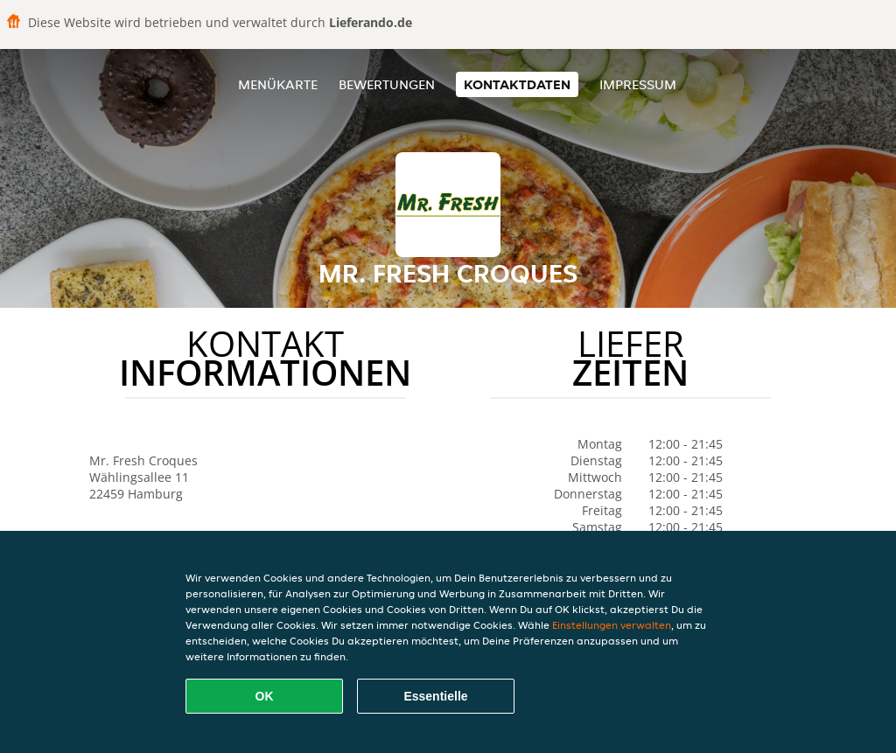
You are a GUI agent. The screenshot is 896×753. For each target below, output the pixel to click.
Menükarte (278, 84)
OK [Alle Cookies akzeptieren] (265, 696)
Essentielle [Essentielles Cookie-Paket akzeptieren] (435, 696)
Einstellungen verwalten (611, 624)
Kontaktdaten (517, 84)
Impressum (637, 84)
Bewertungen (387, 84)
